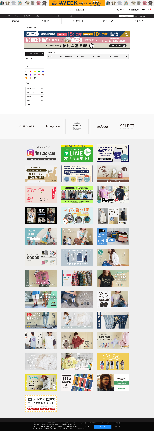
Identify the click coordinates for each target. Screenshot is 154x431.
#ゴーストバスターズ (64, 16)
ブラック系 (26, 75)
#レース (74, 16)
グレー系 (35, 75)
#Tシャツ (20, 16)
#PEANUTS (54, 16)
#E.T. (47, 16)
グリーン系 (39, 71)
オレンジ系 (26, 78)
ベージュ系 (30, 78)
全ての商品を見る (34, 53)
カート (149, 10)
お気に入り (143, 10)
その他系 (35, 78)
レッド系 (30, 71)
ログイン (122, 10)
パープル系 (30, 75)
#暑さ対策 (27, 16)
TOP (26, 27)
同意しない (118, 426)
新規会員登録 (135, 10)
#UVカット (81, 16)
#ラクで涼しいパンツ (38, 16)
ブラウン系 (43, 75)
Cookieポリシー (55, 428)
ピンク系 (39, 75)
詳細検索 (142, 16)
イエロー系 (35, 71)
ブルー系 (43, 71)
